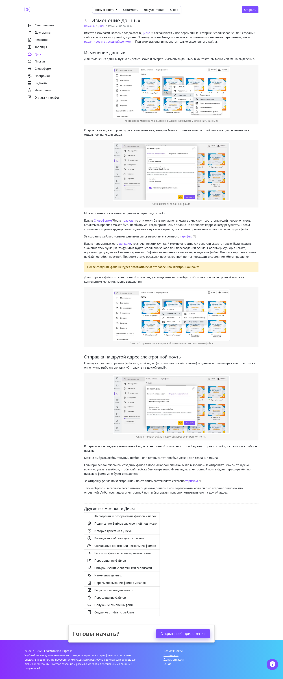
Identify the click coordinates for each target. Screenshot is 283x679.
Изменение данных (104, 575)
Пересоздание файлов (106, 597)
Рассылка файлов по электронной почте (119, 553)
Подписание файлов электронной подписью (122, 523)
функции (125, 244)
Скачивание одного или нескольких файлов (121, 545)
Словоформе (103, 220)
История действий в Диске (109, 530)
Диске (146, 33)
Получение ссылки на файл (110, 604)
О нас (174, 10)
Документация (154, 10)
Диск (101, 26)
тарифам (186, 236)
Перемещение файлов (106, 560)
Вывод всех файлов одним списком (115, 538)
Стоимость (130, 10)
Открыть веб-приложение (183, 633)
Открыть (250, 10)
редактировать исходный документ (109, 42)
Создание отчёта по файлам (110, 612)
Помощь (89, 26)
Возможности (173, 651)
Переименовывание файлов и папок (116, 582)
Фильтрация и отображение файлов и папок (121, 516)
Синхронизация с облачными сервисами (119, 567)
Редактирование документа (110, 590)
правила (128, 220)
